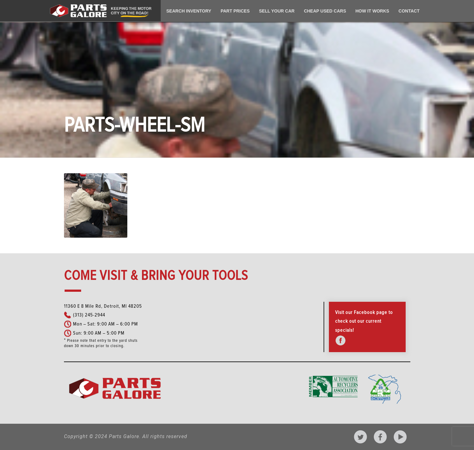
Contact (408, 10)
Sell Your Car (277, 10)
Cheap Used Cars (325, 10)
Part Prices (235, 10)
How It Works (372, 10)
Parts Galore (124, 436)
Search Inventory (188, 10)
